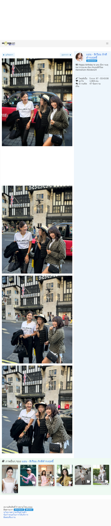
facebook (19, 510)
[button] (107, 43)
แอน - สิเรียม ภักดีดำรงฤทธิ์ (37, 461)
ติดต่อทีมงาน (9, 517)
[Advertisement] (55, 20)
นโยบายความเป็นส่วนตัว (15, 512)
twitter (29, 510)
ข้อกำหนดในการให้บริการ (15, 515)
